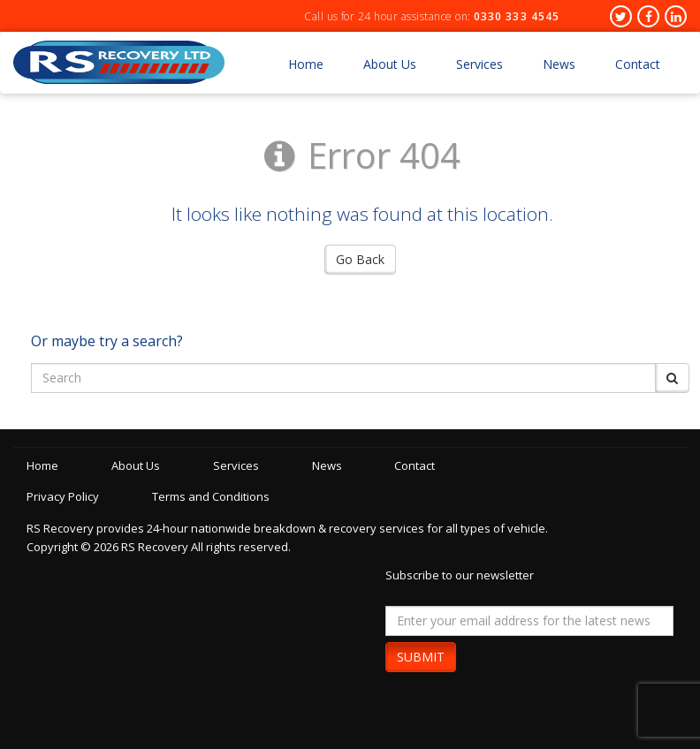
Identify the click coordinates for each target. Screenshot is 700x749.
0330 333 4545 (516, 16)
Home (305, 64)
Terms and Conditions (213, 496)
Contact (637, 64)
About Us (389, 64)
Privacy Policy (63, 496)
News (559, 64)
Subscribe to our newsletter (459, 575)
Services (479, 64)
